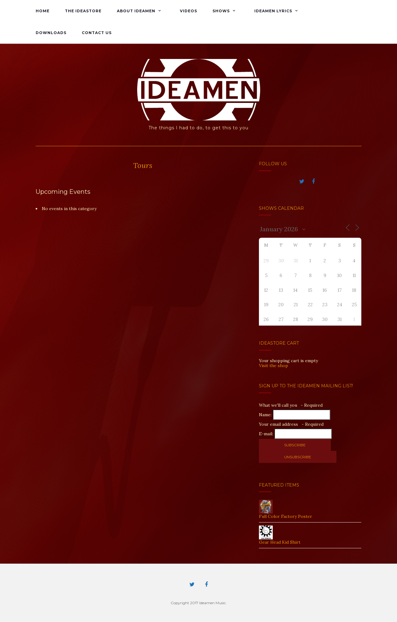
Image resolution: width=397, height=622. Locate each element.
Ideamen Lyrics (273, 11)
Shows (221, 11)
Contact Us (97, 32)
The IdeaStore (83, 11)
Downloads (51, 32)
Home (43, 11)
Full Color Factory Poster (285, 516)
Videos (188, 11)
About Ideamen (136, 11)
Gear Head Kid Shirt (279, 542)
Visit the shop (273, 365)
